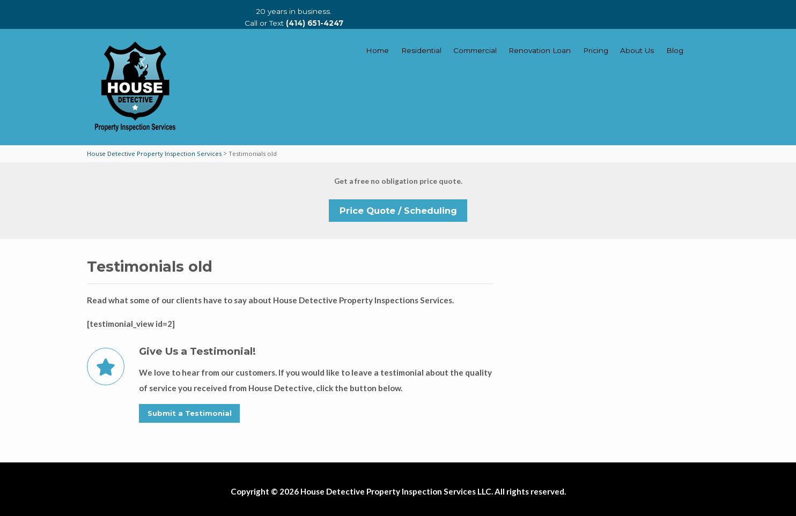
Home (377, 50)
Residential (421, 50)
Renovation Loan (539, 50)
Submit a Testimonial (190, 413)
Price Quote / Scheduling (398, 210)
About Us (637, 50)
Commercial (475, 50)
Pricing (595, 50)
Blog (674, 50)
